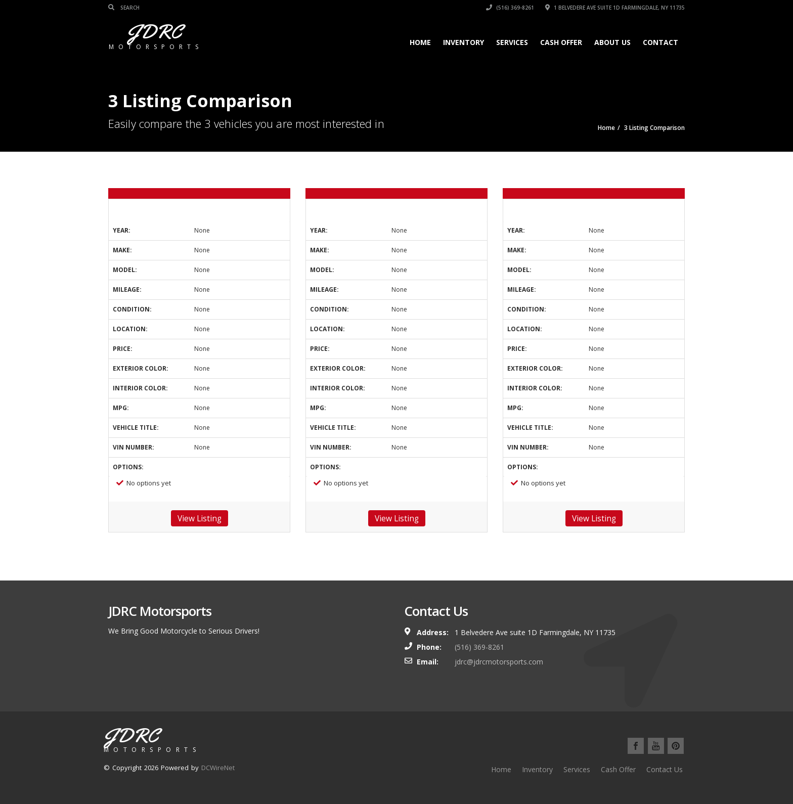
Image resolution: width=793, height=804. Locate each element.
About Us (612, 42)
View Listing (200, 518)
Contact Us (664, 769)
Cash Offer (561, 42)
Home (420, 42)
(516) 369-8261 (510, 7)
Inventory (463, 42)
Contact (660, 42)
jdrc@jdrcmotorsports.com (499, 661)
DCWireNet (218, 767)
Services (512, 42)
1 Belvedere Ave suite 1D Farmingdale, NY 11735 (615, 7)
